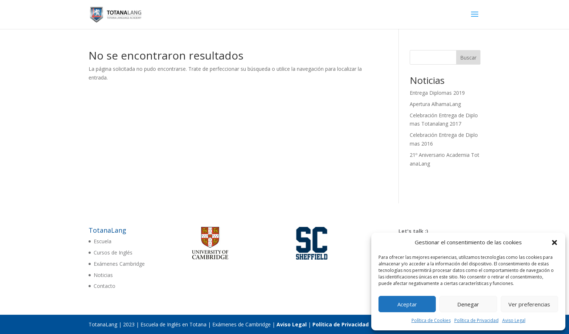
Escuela (102, 241)
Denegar (468, 304)
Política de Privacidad (476, 320)
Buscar (468, 57)
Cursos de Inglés (113, 252)
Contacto (104, 285)
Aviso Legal (513, 320)
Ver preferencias (529, 304)
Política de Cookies (431, 320)
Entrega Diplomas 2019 (437, 92)
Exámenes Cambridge (119, 263)
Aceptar (407, 304)
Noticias (103, 275)
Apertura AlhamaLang (435, 104)
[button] (554, 242)
